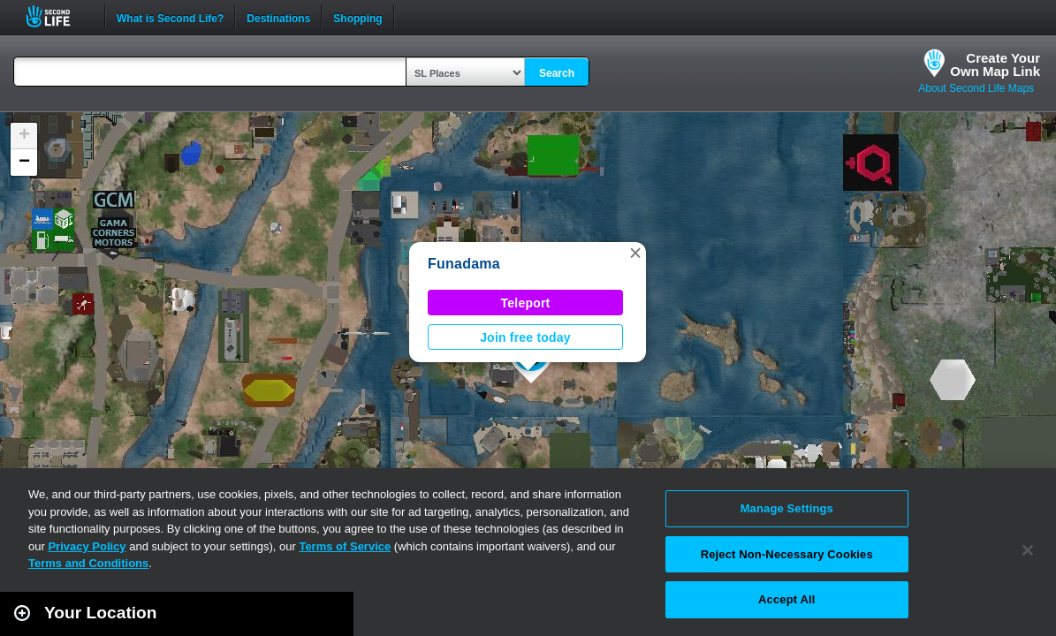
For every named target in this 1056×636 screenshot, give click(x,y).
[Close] (1027, 550)
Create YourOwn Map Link (995, 64)
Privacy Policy (86, 546)
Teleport (526, 303)
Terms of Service (345, 546)
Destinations (278, 16)
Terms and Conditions (88, 563)
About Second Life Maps (976, 88)
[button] (635, 252)
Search (556, 73)
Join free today (525, 337)
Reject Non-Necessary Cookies (787, 554)
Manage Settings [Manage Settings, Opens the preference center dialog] (787, 508)
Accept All (786, 599)
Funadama (464, 263)
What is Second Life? (170, 16)
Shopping (357, 16)
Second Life (58, 16)
